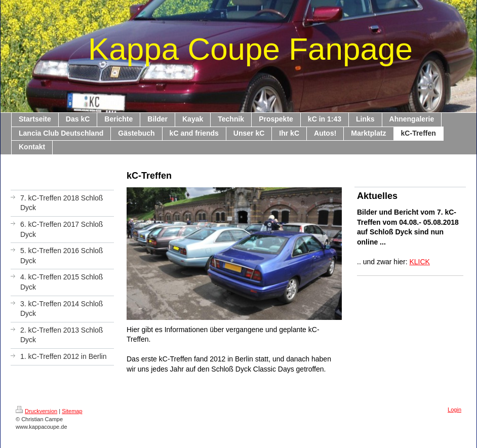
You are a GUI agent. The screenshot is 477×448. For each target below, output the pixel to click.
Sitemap (72, 411)
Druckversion (36, 411)
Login (454, 409)
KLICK (420, 262)
